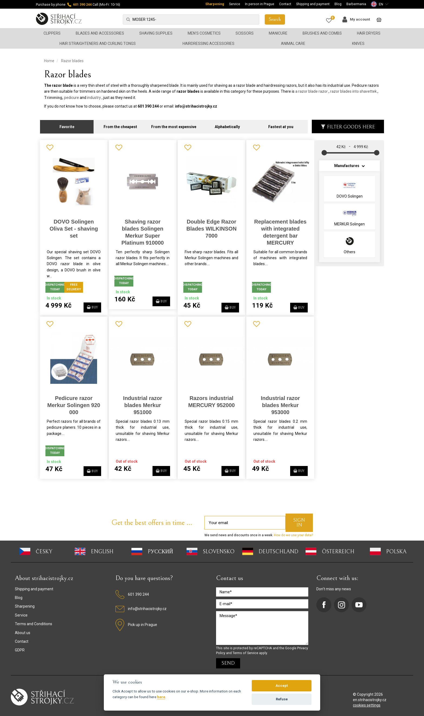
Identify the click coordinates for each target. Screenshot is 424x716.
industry (94, 97)
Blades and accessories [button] (100, 33)
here (161, 697)
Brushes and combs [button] (322, 33)
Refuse (282, 699)
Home (49, 61)
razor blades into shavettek (353, 91)
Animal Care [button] (293, 43)
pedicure (71, 97)
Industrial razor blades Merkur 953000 (277, 402)
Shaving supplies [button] (156, 33)
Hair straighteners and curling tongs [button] (97, 43)
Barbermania (356, 4)
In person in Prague (259, 4)
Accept (282, 686)
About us (22, 630)
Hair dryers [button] (368, 33)
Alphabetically (227, 124)
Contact (285, 4)
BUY (89, 304)
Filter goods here (348, 124)
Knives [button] (358, 43)
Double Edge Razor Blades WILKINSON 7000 (209, 226)
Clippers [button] (52, 33)
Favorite (66, 124)
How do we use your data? (293, 532)
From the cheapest (120, 124)
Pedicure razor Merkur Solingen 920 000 (73, 402)
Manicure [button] (278, 33)
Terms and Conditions (33, 621)
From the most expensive (173, 124)
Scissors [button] (245, 33)
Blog (338, 4)
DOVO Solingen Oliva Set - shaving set (73, 226)
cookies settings (366, 702)
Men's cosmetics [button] (204, 33)
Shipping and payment (313, 4)
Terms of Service (245, 650)
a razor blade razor (311, 91)
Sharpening (214, 4)
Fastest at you (280, 124)
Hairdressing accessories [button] (208, 43)
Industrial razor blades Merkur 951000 (141, 402)
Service (234, 4)
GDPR (20, 647)
